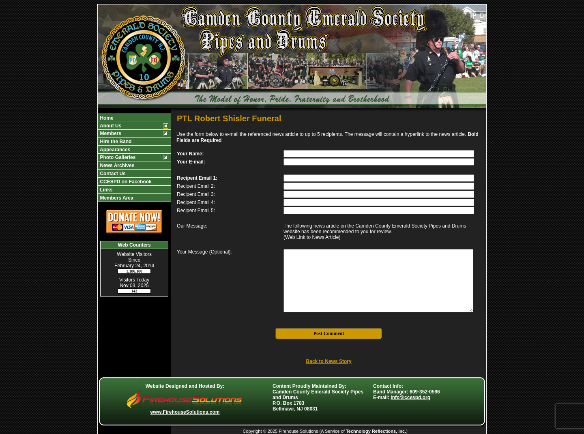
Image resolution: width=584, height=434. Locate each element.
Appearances (114, 150)
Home (106, 118)
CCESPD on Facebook (125, 182)
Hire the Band (115, 141)
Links (106, 190)
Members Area (116, 198)
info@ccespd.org (410, 397)
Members (110, 133)
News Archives (116, 165)
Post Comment (328, 333)
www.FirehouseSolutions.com (185, 412)
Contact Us (112, 173)
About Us (110, 126)
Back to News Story (329, 361)
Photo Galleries (117, 157)
